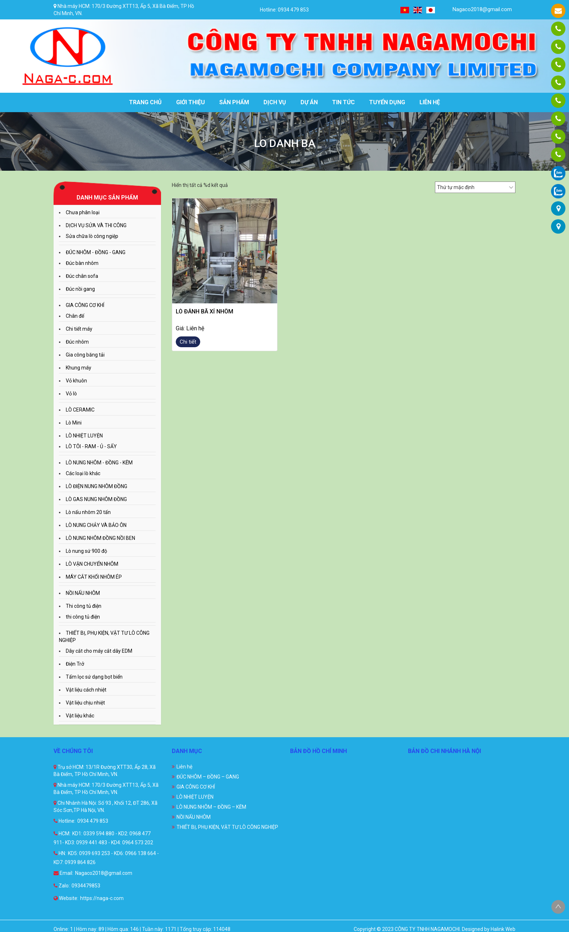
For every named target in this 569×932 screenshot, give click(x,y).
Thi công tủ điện (83, 606)
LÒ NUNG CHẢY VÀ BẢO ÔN (96, 525)
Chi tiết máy (79, 329)
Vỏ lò (71, 393)
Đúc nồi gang (80, 289)
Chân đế (75, 316)
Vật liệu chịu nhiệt (85, 703)
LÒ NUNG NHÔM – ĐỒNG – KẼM (211, 807)
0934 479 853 (92, 821)
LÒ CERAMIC (80, 410)
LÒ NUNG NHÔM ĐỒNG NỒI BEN (100, 538)
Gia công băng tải (85, 355)
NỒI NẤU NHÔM (83, 593)
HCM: (62, 833)
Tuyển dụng (387, 102)
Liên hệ (429, 102)
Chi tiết (188, 342)
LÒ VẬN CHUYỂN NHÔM (92, 564)
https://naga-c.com (102, 898)
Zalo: (62, 886)
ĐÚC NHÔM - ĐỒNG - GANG (95, 252)
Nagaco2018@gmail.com (478, 9)
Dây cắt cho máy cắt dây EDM (99, 651)
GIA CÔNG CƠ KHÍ (85, 305)
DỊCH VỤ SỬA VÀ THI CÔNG (96, 225)
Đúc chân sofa (82, 276)
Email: (63, 873)
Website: (66, 898)
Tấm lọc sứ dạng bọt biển (94, 677)
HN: (60, 853)
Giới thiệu (190, 102)
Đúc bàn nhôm (82, 263)
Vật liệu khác (80, 715)
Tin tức (343, 102)
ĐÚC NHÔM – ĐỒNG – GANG (207, 777)
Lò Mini (74, 423)
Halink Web (503, 929)
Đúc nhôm (77, 342)
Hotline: (64, 821)
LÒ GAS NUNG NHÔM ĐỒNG (96, 499)
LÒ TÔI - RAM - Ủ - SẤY (91, 446)
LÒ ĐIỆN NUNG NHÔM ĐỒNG (96, 486)
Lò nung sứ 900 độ (86, 551)
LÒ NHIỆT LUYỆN (84, 436)
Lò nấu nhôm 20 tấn (88, 512)
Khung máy (78, 368)
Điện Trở (75, 664)
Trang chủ (145, 102)
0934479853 (86, 886)
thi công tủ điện (83, 617)
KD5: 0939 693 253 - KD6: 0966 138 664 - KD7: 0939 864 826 (106, 857)
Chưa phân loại (83, 212)
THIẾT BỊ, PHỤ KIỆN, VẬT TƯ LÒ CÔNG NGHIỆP (227, 827)
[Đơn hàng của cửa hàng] (475, 187)
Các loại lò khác (83, 473)
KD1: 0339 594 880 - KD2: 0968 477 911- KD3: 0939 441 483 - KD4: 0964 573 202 (103, 838)
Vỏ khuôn (76, 381)
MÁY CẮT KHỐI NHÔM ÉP (94, 577)
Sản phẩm (234, 102)
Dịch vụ (274, 102)
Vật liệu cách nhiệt (86, 690)
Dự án (309, 102)
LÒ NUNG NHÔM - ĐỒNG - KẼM (99, 462)
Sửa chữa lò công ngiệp (92, 236)
